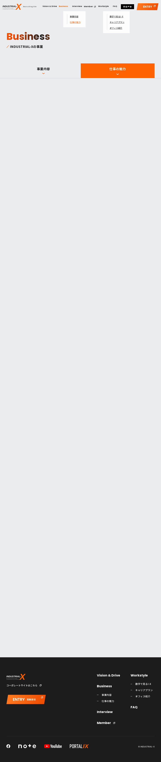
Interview (105, 712)
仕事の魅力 (117, 69)
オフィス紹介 (142, 696)
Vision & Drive (108, 675)
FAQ (134, 707)
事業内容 (43, 69)
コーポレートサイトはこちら (21, 685)
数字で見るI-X (143, 684)
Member (104, 723)
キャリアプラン (144, 690)
